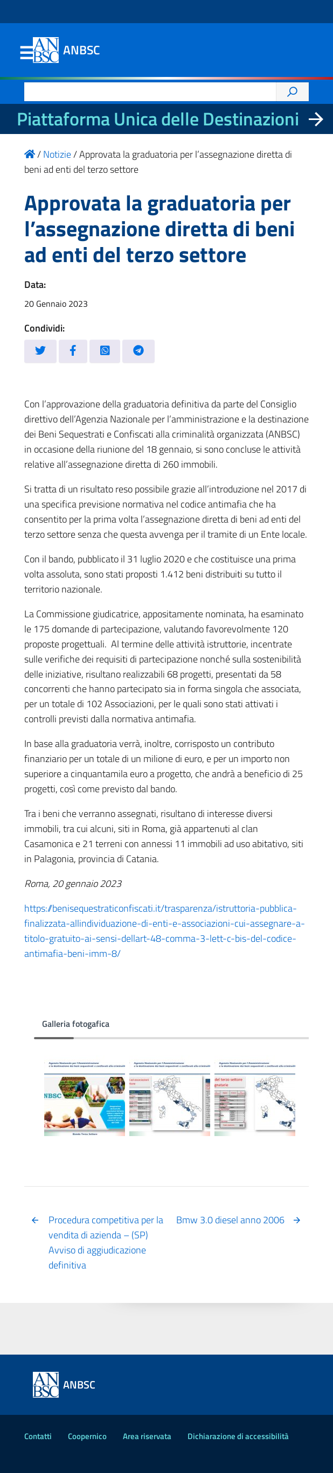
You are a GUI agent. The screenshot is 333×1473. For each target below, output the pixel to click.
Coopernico (87, 1436)
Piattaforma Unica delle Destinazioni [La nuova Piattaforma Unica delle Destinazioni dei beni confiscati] (158, 118)
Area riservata (147, 1436)
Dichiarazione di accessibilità (238, 1436)
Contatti (38, 1436)
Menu (26, 53)
